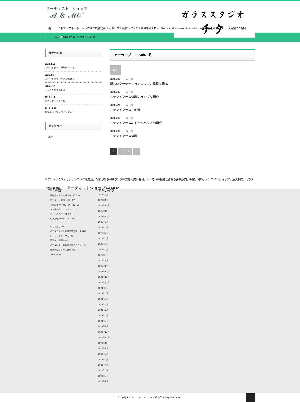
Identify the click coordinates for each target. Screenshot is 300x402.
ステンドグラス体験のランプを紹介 (134, 96)
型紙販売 (106, 28)
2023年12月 (103, 332)
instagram (56, 254)
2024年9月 (103, 288)
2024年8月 (103, 293)
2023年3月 (103, 370)
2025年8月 (103, 227)
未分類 (129, 79)
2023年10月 (103, 343)
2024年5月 (103, 310)
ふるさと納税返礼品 (55, 90)
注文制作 (95, 28)
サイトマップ (63, 28)
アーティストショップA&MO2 (146, 397)
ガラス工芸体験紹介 (142, 28)
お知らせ (73, 37)
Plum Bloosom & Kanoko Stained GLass (178, 28)
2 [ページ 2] (121, 151)
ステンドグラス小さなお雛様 (60, 78)
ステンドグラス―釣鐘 (125, 110)
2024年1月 (103, 326)
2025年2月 (103, 260)
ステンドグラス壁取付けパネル (61, 67)
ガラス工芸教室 (120, 28)
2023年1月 (103, 381)
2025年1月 (103, 266)
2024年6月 (103, 304)
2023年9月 (103, 348)
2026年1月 (103, 200)
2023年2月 (103, 376)
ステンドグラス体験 (123, 136)
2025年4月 (103, 249)
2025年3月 (103, 255)
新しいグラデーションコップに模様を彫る (139, 83)
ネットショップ (80, 28)
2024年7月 (103, 299)
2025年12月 (103, 205)
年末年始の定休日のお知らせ (60, 112)
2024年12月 (103, 271)
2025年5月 (103, 244)
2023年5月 (103, 359)
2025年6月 (103, 238)
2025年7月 (103, 233)
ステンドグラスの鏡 (55, 101)
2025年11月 (103, 211)
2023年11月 (103, 337)
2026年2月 (103, 194)
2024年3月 (103, 321)
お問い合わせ (87, 37)
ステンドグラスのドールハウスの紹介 (136, 123)
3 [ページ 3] (129, 151)
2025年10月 (103, 216)
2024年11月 (103, 277)
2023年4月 (103, 365)
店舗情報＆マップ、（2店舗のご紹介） (225, 28)
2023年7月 (103, 354)
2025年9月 (103, 222)
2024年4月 (103, 315)
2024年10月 (103, 282)
